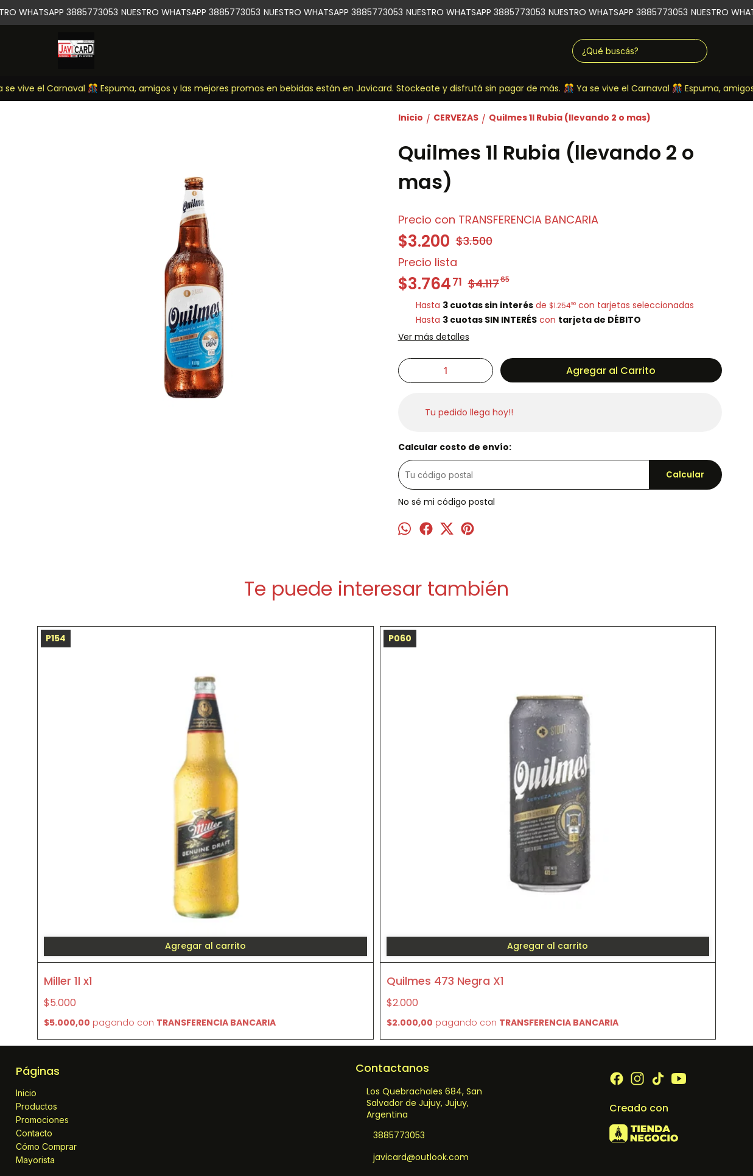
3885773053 (390, 977)
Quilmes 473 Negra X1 (273, 809)
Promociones (42, 961)
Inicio (26, 934)
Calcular (685, 475)
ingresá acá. (409, 1139)
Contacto (34, 974)
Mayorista (35, 1001)
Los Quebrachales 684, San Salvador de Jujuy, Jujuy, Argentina (418, 944)
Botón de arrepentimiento (475, 1139)
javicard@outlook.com (412, 998)
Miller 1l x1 (68, 809)
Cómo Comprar (46, 987)
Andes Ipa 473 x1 (603, 809)
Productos (36, 947)
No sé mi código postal (446, 502)
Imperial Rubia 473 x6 (444, 809)
